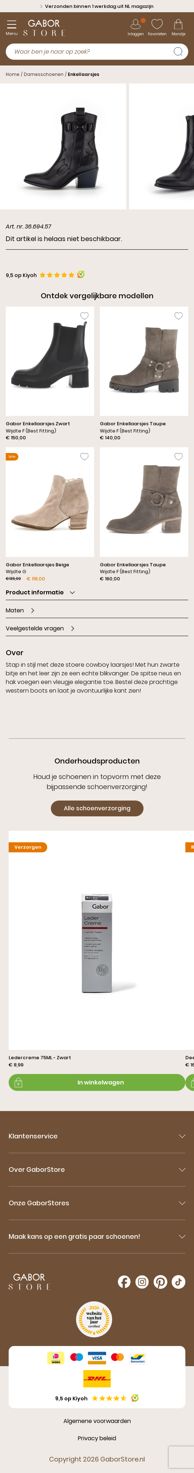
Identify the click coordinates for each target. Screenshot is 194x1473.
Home (12, 74)
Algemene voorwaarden (97, 1421)
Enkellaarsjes (83, 74)
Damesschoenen (43, 74)
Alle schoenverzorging (97, 808)
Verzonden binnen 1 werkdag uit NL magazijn (97, 6)
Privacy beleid (97, 1438)
